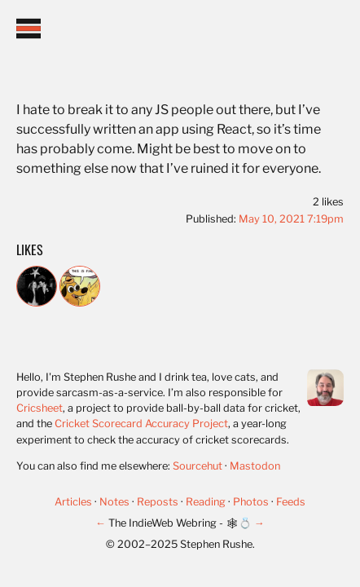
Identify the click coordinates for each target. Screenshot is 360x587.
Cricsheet (39, 408)
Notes (115, 502)
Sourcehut (197, 466)
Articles (74, 502)
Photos (252, 502)
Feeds (290, 502)
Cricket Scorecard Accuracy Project (141, 423)
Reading (207, 502)
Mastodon (255, 466)
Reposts (159, 502)
